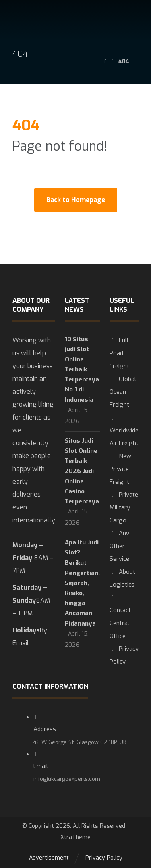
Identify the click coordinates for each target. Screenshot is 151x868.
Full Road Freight (119, 353)
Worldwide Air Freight (124, 431)
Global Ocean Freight (123, 392)
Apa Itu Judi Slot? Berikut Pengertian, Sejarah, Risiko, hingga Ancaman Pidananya (82, 583)
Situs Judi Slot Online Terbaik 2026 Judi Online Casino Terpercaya (82, 471)
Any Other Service (119, 546)
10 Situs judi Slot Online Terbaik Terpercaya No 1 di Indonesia (82, 369)
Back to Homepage (75, 200)
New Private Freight (120, 469)
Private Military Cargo (124, 507)
